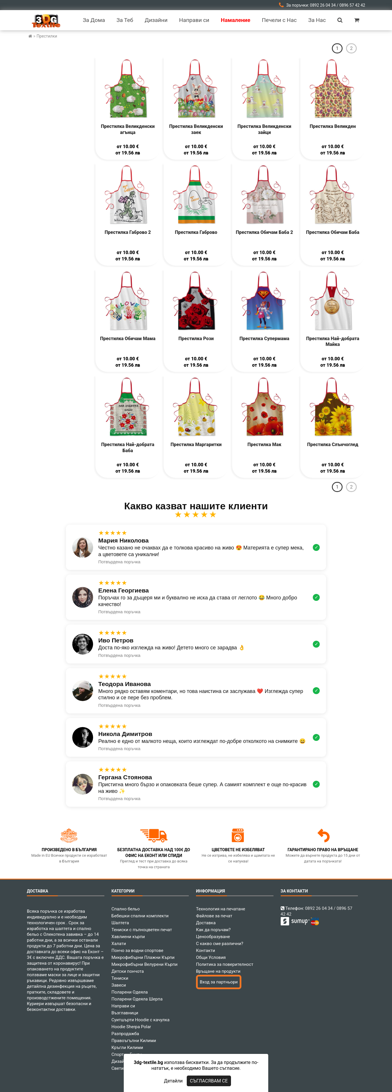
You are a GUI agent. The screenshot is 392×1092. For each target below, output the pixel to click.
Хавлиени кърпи (128, 936)
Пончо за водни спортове (137, 950)
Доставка (206, 922)
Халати (119, 943)
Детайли (173, 1081)
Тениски (120, 978)
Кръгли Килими (127, 1047)
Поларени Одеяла (130, 992)
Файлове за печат (214, 915)
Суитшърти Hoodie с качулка (141, 1019)
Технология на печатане (220, 909)
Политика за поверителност (224, 964)
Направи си (123, 1006)
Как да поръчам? (213, 929)
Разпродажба (125, 1033)
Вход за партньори (219, 982)
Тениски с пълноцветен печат (142, 929)
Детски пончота (128, 971)
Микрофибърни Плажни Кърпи (143, 957)
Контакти (205, 950)
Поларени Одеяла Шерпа (137, 999)
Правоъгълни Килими (134, 1040)
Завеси (119, 985)
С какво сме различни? (219, 943)
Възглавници (125, 1012)
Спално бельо (126, 909)
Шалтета (120, 922)
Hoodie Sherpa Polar (131, 1026)
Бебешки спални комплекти (140, 915)
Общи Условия (211, 957)
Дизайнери (123, 1061)
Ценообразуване (213, 936)
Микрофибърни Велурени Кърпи (145, 964)
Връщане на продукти (218, 971)
